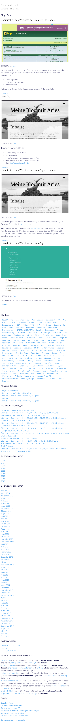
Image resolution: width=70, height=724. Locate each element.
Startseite (4, 9)
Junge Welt (62, 340)
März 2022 (5, 521)
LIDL (43, 345)
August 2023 (5, 498)
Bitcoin (31, 322)
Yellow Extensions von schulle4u (13, 713)
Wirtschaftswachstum (10, 378)
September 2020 (7, 542)
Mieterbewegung (48, 348)
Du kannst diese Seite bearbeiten (13, 720)
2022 (3, 466)
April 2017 (4, 633)
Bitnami (39, 322)
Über (17, 9)
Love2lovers (6, 348)
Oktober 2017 (6, 623)
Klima (21, 343)
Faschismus (49, 330)
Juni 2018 (4, 603)
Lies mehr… (5, 93)
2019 (3, 473)
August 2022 (5, 513)
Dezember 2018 (7, 588)
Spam (22, 366)
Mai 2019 (4, 575)
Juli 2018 (4, 600)
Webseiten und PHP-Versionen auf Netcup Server (19, 438)
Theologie (49, 368)
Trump (4, 371)
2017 (3, 478)
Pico (31, 355)
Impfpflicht (63, 338)
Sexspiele (37, 363)
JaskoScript (52, 340)
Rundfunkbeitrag (8, 360)
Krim (4, 345)
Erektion (39, 330)
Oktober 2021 (6, 526)
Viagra (45, 371)
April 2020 (4, 549)
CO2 (32, 325)
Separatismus (21, 363)
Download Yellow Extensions (11, 705)
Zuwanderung (7, 381)
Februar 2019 (6, 582)
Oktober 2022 (6, 511)
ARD (64, 320)
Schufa (38, 360)
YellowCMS (52, 378)
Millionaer (5, 350)
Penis (62, 353)
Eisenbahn (19, 327)
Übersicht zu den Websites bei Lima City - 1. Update (28, 170)
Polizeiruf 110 (49, 355)
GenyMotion (6, 335)
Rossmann (57, 358)
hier (22, 224)
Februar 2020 (6, 552)
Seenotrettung (7, 363)
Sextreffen (48, 363)
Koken (51, 343)
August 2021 (5, 529)
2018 (3, 476)
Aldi (33, 320)
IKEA (54, 338)
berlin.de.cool (6, 660)
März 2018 (5, 610)
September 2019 (7, 564)
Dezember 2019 (7, 557)
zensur (61, 378)
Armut (4, 322)
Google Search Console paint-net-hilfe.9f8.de (17, 410)
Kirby (14, 343)
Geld (65, 332)
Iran (23, 340)
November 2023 (7, 496)
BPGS (55, 322)
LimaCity (50, 345)
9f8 (12, 320)
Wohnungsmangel (27, 378)
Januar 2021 (5, 536)
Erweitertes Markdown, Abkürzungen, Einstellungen (20, 710)
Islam (29, 340)
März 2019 (5, 580)
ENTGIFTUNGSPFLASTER (25, 330)
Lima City (6, 96)
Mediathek (28, 348)
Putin (4, 358)
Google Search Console (9, 390)
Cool (14, 66)
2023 (3, 463)
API (59, 320)
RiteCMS (47, 358)
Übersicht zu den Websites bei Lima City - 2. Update (28, 19)
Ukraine (12, 371)
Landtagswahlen (14, 345)
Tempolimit (32, 368)
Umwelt (21, 371)
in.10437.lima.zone (8, 665)
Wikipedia (18, 376)
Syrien (60, 366)
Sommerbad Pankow (9, 366)
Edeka (10, 327)
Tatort (4, 368)
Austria (12, 322)
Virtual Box (54, 371)
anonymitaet (50, 320)
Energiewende (7, 330)
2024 (3, 461)
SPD (28, 366)
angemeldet (12, 668)
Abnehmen (20, 320)
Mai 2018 (4, 605)
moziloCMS (25, 350)
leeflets (25, 345)
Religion (39, 358)
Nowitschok (61, 350)
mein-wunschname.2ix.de (10, 673)
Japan (43, 340)
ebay (4, 327)
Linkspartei (60, 345)
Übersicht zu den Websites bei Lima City (22, 243)
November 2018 (7, 590)
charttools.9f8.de (7, 691)
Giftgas (37, 335)
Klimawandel (42, 343)
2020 (3, 471)
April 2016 (4, 636)
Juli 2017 (4, 631)
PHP (3, 355)
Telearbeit (12, 368)
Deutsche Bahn (59, 325)
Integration (6, 340)
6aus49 (5, 320)
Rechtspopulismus (26, 358)
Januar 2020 (5, 554)
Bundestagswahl (8, 325)
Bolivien (48, 322)
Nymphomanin (7, 353)
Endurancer (52, 327)
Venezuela (36, 371)
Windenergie (29, 376)
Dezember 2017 (7, 618)
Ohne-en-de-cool (9, 5)
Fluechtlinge (45, 332)
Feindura (60, 330)
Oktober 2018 (6, 593)
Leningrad (34, 345)
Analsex (40, 320)
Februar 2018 (6, 613)
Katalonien (6, 343)
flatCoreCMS (33, 332)
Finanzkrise (22, 332)
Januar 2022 (5, 524)
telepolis (22, 368)
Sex (30, 363)
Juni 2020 (4, 544)
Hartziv (40, 338)
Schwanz (59, 360)
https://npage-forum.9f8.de (19, 163)
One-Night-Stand (22, 353)
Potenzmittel (61, 355)
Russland (20, 360)
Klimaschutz (30, 343)
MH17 (36, 348)
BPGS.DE (4, 648)
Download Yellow (7, 703)
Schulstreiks (48, 360)
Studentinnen (38, 366)
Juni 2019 (4, 572)
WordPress (41, 378)
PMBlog (38, 355)
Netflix (34, 350)
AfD (28, 320)
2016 (3, 481)
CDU (19, 325)
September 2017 (7, 626)
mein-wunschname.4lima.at (11, 681)
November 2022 (7, 508)
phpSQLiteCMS (21, 355)
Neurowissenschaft (47, 350)
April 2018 (4, 608)
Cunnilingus (46, 325)
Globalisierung (48, 335)
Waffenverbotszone (27, 373)
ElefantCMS (41, 327)
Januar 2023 (5, 506)
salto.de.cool (35, 228)
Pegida (54, 353)
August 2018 (5, 598)
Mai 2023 (4, 501)
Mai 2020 (4, 547)
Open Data (35, 353)
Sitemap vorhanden (17, 663)
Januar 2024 (5, 493)
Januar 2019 (5, 585)
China (25, 325)
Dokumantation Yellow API (10, 708)
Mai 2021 (4, 531)
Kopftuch (60, 343)
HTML (48, 338)
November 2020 (7, 539)
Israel (36, 340)
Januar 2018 (5, 615)
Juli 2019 (4, 570)
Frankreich (57, 332)
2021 (3, 468)
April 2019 (4, 577)
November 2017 (7, 621)
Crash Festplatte (7, 446)
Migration (60, 348)
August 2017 (5, 628)
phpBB (10, 355)
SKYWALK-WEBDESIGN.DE (10, 646)
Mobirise (15, 350)
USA (28, 371)
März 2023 (5, 503)
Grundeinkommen (16, 338)
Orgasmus (45, 353)
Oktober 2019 (6, 562)
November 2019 (7, 559)
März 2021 (5, 534)
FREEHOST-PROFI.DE (9, 651)
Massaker (17, 348)
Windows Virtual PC (44, 376)
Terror (41, 368)
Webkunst (40, 373)
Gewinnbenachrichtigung (23, 335)
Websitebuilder (52, 373)
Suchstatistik (50, 366)
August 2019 (5, 567)
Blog (11, 9)
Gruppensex (30, 338)
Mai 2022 (4, 516)
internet (16, 340)
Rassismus (13, 358)
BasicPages (21, 322)
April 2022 (4, 519)
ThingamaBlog (61, 368)
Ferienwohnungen (8, 332)
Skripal (57, 363)
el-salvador (30, 327)
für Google (33, 663)
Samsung (30, 360)
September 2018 (7, 595)
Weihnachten (7, 376)
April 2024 (4, 491)
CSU (38, 325)
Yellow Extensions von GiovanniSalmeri (15, 716)
